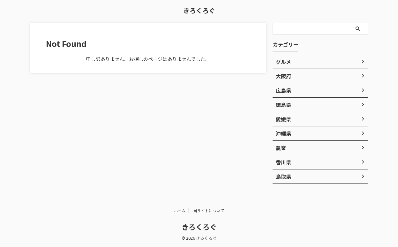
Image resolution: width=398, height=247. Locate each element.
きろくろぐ (199, 10)
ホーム (179, 210)
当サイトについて (208, 210)
